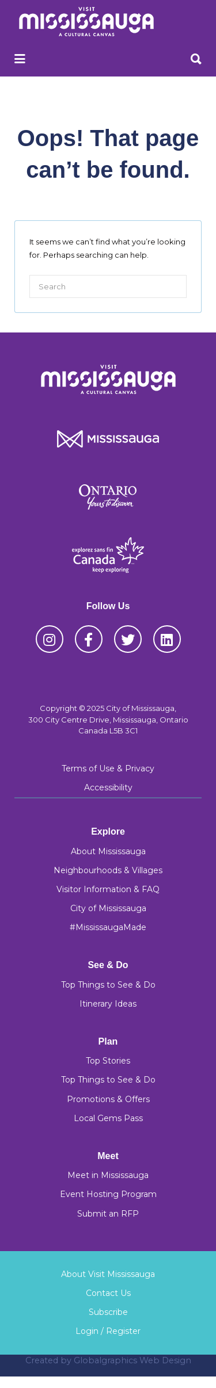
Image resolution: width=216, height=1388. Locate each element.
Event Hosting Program (108, 1194)
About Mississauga (108, 851)
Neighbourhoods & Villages (108, 870)
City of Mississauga (108, 908)
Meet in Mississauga (108, 1175)
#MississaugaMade (108, 927)
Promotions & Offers (108, 1099)
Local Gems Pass (108, 1118)
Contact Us (108, 1293)
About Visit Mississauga (108, 1274)
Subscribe (108, 1312)
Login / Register (108, 1331)
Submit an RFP (108, 1214)
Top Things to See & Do (108, 985)
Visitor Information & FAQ (108, 889)
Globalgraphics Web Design (132, 1360)
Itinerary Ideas (108, 1004)
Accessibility (108, 787)
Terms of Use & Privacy (108, 768)
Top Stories (108, 1061)
